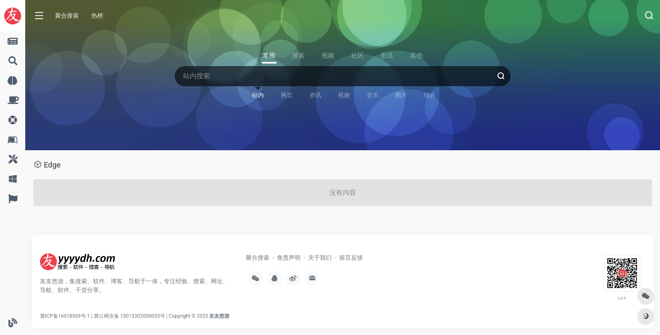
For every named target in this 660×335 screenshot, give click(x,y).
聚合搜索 (67, 15)
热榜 (97, 15)
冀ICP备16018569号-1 (65, 316)
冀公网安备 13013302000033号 (129, 316)
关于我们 (320, 257)
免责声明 (289, 257)
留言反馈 (351, 257)
